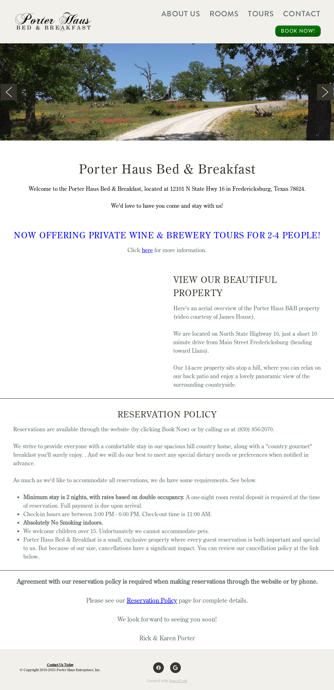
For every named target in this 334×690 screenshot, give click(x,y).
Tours (261, 13)
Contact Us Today (60, 665)
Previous (9, 92)
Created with (167, 680)
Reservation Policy (152, 600)
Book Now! (298, 31)
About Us (180, 13)
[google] (175, 667)
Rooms (224, 13)
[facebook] (158, 667)
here (147, 250)
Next (325, 92)
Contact (301, 13)
